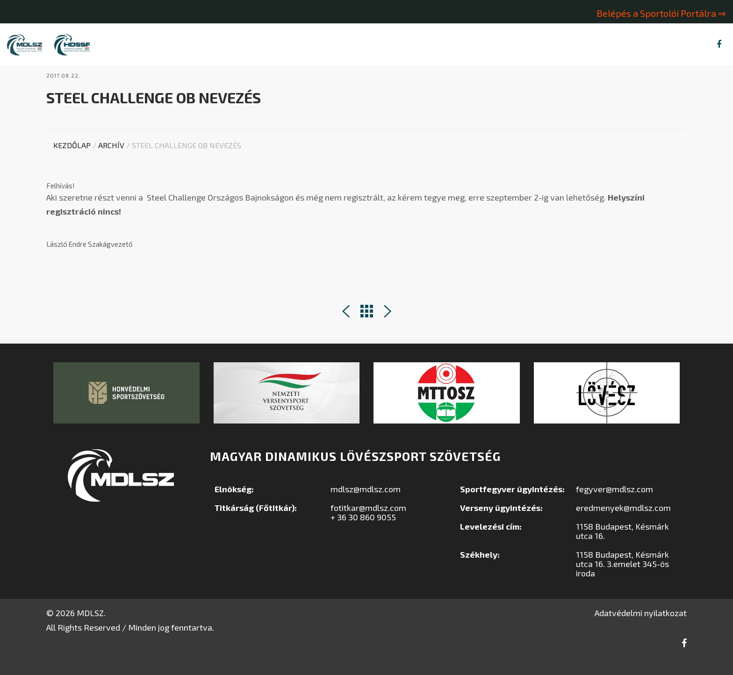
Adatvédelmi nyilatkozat (641, 630)
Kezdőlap (72, 162)
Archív (111, 162)
